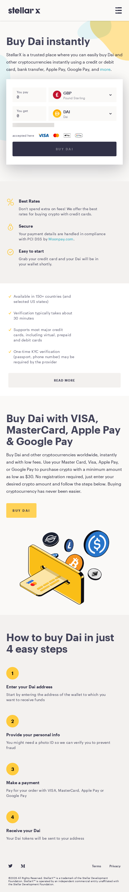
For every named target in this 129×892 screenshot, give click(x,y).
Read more (64, 380)
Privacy (115, 866)
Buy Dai (21, 510)
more (105, 69)
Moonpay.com (60, 239)
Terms (96, 866)
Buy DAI (64, 149)
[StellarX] (24, 10)
